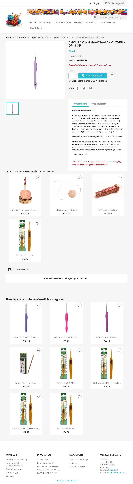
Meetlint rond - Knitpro (66, 210)
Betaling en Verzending (16, 459)
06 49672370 (112, 470)
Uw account (75, 454)
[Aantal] (71, 75)
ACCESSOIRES (63, 22)
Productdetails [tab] (99, 103)
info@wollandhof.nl (118, 472)
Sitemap (9, 476)
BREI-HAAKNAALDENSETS (48, 470)
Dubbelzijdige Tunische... (26, 383)
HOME (33, 22)
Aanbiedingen (12, 472)
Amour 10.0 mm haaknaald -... (26, 337)
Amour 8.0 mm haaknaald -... (66, 337)
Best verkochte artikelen (48, 466)
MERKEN (78, 22)
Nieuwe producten (45, 463)
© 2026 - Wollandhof (66, 480)
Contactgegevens (14, 469)
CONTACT (91, 22)
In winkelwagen (92, 75)
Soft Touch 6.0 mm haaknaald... (26, 428)
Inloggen (72, 463)
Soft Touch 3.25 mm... (66, 428)
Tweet (84, 88)
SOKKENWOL (46, 22)
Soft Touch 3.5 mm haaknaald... (106, 383)
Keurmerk (36, 27)
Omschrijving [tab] (80, 103)
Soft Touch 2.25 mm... (24, 255)
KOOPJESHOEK (107, 22)
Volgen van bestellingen (79, 459)
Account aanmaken (76, 466)
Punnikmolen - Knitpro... (108, 210)
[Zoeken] (110, 17)
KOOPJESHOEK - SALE (47, 473)
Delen (77, 88)
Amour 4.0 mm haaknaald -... (106, 337)
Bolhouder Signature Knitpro (25, 210)
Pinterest (90, 88)
